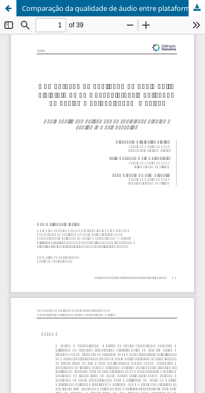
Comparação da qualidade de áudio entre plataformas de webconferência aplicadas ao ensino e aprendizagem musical (113, 8)
